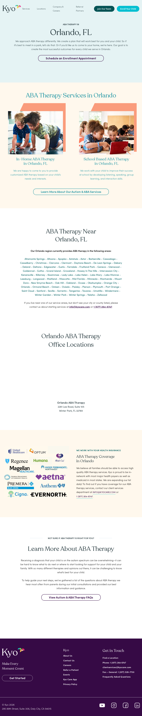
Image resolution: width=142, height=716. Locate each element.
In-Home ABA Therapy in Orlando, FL (35, 161)
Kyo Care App (70, 679)
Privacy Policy (70, 684)
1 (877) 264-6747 (103, 306)
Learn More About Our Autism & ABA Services (71, 192)
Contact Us (68, 660)
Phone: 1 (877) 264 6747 (114, 662)
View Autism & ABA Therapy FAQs (71, 597)
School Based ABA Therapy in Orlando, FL (106, 161)
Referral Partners (80, 8)
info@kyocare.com (79, 306)
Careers (67, 665)
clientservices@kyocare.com (117, 667)
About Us (67, 655)
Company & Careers (58, 8)
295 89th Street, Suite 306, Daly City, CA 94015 (26, 708)
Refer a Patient (71, 669)
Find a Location (110, 657)
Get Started (17, 678)
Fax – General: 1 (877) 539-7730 (118, 671)
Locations (41, 8)
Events (66, 674)
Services (26, 8)
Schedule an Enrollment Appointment (71, 58)
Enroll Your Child (128, 8)
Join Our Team (104, 8)
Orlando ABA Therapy (71, 402)
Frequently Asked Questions (117, 676)
